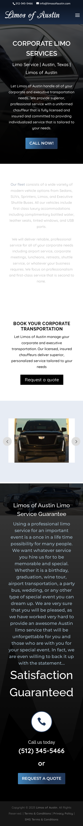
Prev (7, 441)
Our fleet (18, 184)
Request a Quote (41, 778)
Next (75, 441)
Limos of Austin (46, 807)
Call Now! (41, 143)
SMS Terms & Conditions (41, 819)
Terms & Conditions (37, 813)
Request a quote (42, 379)
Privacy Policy (63, 813)
